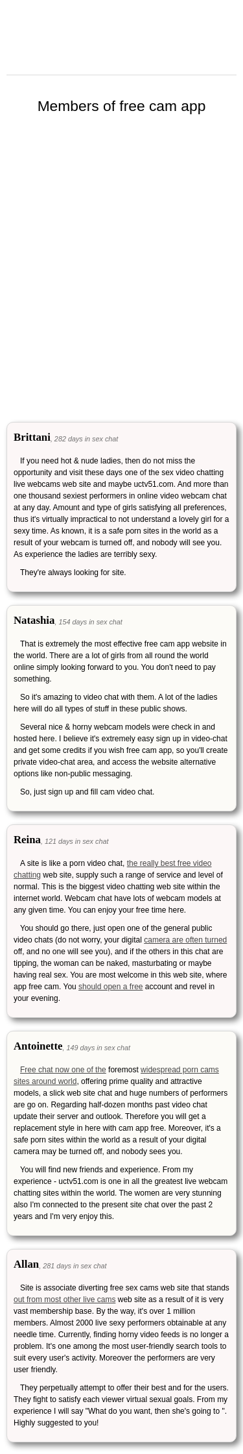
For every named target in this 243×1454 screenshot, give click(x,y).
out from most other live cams (64, 1299)
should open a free (110, 986)
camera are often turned (185, 939)
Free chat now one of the (63, 1069)
